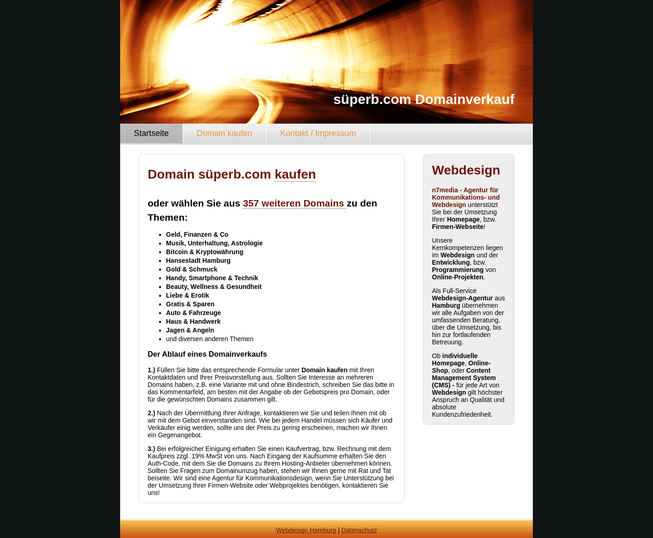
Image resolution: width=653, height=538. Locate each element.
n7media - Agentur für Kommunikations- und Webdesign (466, 197)
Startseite (151, 133)
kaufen (295, 174)
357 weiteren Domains (295, 203)
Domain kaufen (224, 133)
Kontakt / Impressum (318, 133)
